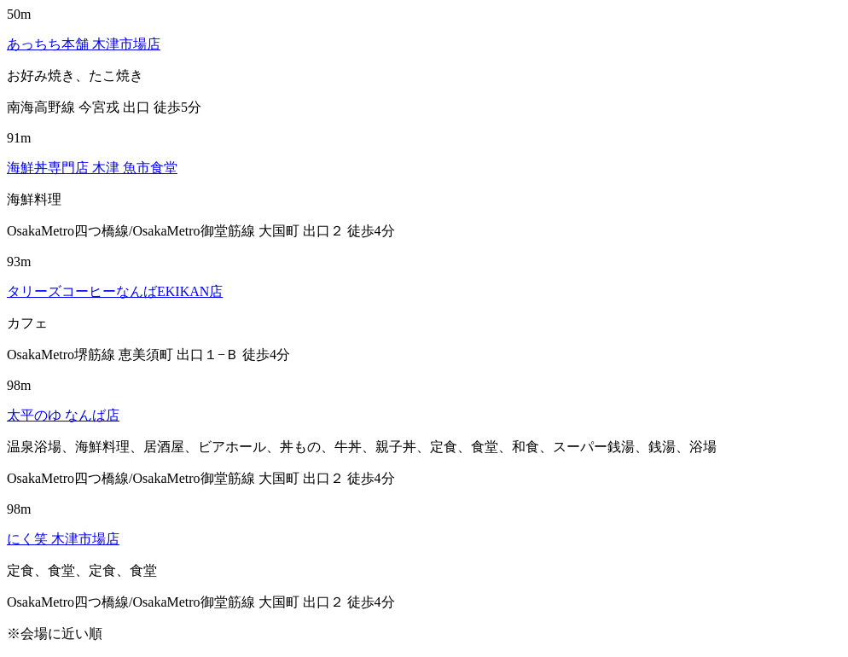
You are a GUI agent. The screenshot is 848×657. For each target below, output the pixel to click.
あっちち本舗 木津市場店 (83, 44)
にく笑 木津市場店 (63, 539)
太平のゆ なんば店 (63, 415)
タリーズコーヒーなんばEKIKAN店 (115, 291)
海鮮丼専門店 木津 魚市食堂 (92, 167)
